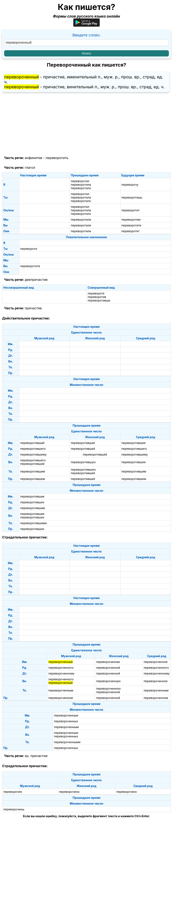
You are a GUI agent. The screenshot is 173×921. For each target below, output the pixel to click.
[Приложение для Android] (86, 25)
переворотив (97, 297)
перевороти (28, 248)
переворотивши (99, 300)
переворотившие (32, 496)
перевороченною (108, 688)
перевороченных (66, 721)
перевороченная (108, 662)
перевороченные (66, 715)
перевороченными (67, 742)
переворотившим (32, 471)
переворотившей (83, 448)
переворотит (130, 210)
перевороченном (60, 698)
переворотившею (83, 469)
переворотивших (32, 502)
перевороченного (61, 667)
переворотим (131, 219)
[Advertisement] (86, 124)
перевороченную (108, 681)
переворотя (96, 293)
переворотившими (33, 523)
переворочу (129, 184)
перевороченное (156, 662)
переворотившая (83, 443)
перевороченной (108, 667)
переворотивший (32, 443)
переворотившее (133, 443)
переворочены (13, 809)
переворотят (130, 231)
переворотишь (131, 197)
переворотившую (83, 462)
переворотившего (33, 448)
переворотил (80, 181)
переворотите (131, 225)
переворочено (126, 791)
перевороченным (60, 690)
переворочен (12, 791)
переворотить (57, 158)
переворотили (81, 219)
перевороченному (61, 673)
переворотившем (32, 479)
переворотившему (33, 454)
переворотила (81, 184)
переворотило (81, 188)
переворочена (69, 791)
